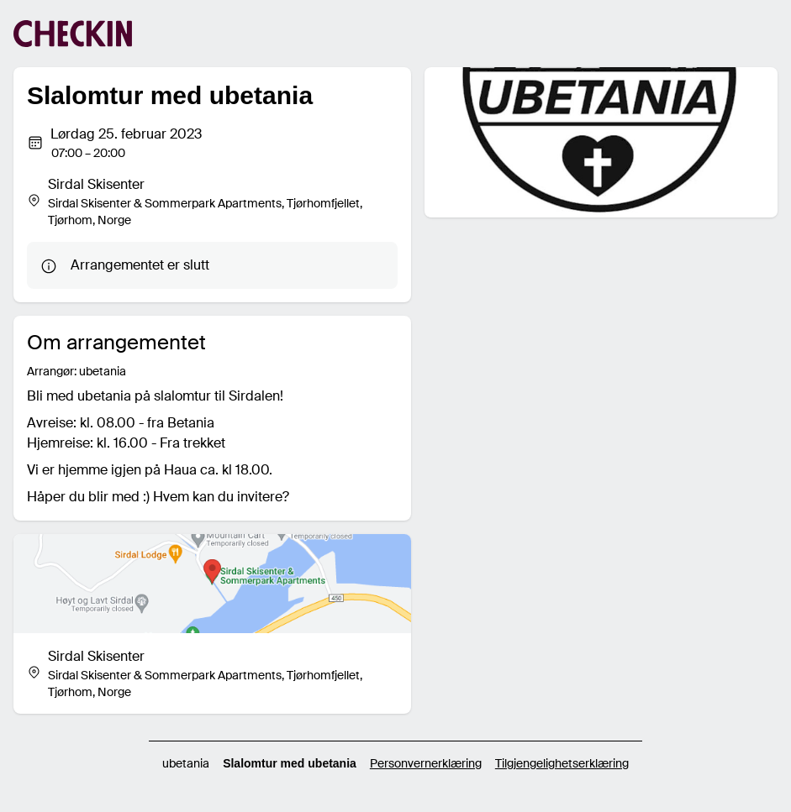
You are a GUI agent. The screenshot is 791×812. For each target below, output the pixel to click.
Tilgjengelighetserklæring (562, 763)
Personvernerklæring (426, 763)
